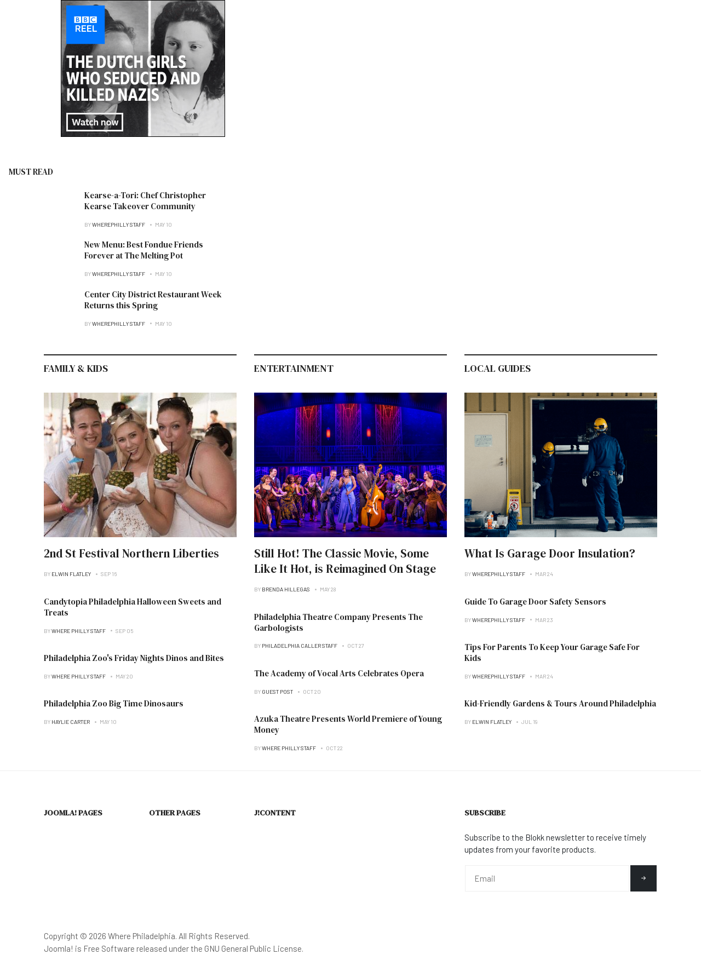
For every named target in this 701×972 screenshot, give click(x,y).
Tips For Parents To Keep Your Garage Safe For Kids (552, 652)
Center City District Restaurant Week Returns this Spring (153, 300)
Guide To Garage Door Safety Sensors (535, 601)
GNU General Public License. (253, 948)
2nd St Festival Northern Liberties (131, 553)
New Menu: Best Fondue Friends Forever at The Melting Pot (143, 250)
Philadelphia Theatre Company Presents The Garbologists (338, 622)
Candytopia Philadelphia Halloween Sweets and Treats (132, 607)
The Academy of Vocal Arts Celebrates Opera (339, 673)
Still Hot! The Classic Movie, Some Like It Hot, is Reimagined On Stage (345, 561)
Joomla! (58, 948)
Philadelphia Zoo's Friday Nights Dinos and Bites (134, 658)
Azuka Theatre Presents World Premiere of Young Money (348, 724)
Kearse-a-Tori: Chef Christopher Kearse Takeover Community (145, 200)
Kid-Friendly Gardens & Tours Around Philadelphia (560, 703)
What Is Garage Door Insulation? (549, 553)
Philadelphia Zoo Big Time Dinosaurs (113, 703)
